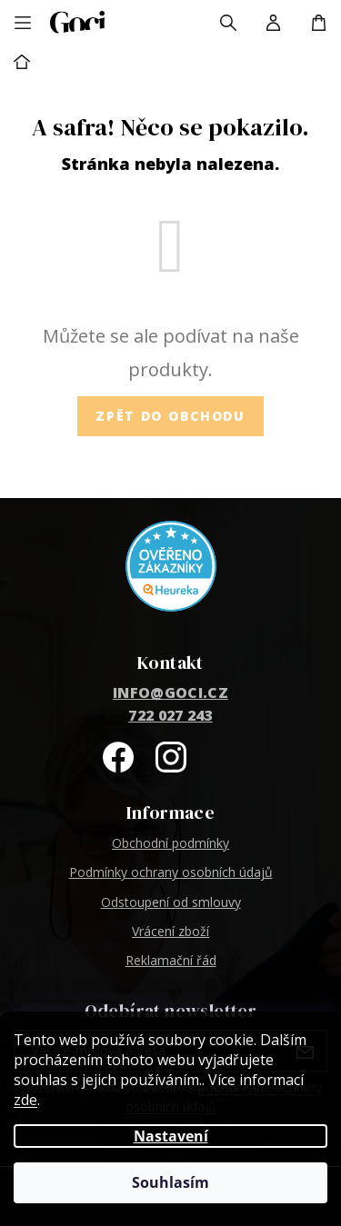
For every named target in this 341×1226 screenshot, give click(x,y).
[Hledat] (228, 22)
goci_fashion (170, 757)
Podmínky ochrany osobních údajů (171, 872)
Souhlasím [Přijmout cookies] (170, 1182)
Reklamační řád (170, 960)
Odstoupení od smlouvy (171, 902)
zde (25, 1100)
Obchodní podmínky (170, 843)
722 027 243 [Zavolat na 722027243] (170, 715)
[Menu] (22, 22)
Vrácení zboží (170, 931)
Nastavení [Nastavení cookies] (171, 1136)
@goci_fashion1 (223, 757)
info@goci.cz (170, 693)
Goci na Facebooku (118, 757)
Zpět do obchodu (170, 415)
